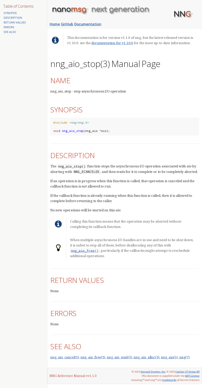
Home (55, 24)
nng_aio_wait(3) (119, 357)
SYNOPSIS (10, 13)
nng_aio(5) (169, 357)
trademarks (169, 380)
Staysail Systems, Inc (152, 371)
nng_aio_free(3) (92, 357)
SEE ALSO (10, 32)
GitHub (67, 24)
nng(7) (184, 357)
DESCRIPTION (13, 18)
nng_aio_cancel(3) (64, 357)
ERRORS (9, 27)
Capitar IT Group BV (187, 371)
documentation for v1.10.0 (112, 43)
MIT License (192, 376)
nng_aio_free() (84, 250)
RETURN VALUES (15, 22)
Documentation (87, 24)
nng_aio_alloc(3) (146, 357)
